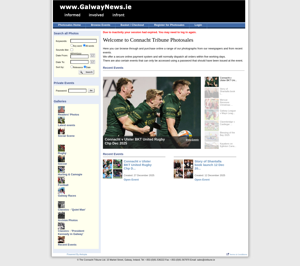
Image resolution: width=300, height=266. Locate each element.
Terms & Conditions (236, 254)
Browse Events (100, 24)
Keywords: (61, 41)
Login (198, 24)
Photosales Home (69, 24)
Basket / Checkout (132, 24)
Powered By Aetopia (77, 254)
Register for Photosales (169, 24)
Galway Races (67, 195)
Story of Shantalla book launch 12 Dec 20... (209, 164)
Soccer (62, 163)
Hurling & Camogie (70, 174)
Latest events (66, 125)
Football (63, 185)
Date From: (62, 55)
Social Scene (66, 135)
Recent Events (67, 244)
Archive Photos (68, 220)
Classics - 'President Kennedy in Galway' (71, 232)
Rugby (62, 153)
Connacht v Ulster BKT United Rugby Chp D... (138, 164)
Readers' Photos (68, 114)
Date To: (60, 62)
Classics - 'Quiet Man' (72, 209)
